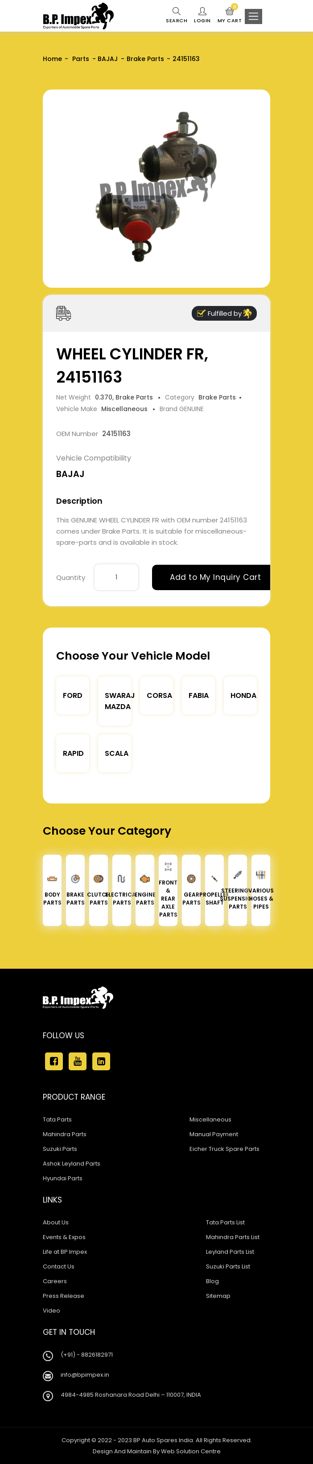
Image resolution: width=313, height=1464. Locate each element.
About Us (56, 1222)
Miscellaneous (210, 1119)
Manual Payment (213, 1134)
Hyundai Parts (62, 1178)
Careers (55, 1281)
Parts (79, 58)
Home (52, 58)
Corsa (159, 695)
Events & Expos (64, 1237)
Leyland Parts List (230, 1252)
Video (51, 1310)
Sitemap (218, 1296)
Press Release (63, 1296)
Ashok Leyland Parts (71, 1163)
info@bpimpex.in (85, 1374)
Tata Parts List (225, 1222)
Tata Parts (57, 1119)
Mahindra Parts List (232, 1237)
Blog (212, 1281)
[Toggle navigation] (253, 16)
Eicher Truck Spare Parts (224, 1149)
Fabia (199, 695)
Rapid (73, 753)
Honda (243, 695)
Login (202, 15)
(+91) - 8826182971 (87, 1354)
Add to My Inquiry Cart (215, 577)
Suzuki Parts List (228, 1266)
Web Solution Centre (191, 1451)
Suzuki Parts (60, 1149)
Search (176, 15)
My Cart (230, 15)
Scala (116, 753)
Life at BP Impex (65, 1252)
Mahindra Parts (64, 1134)
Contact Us (58, 1266)
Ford (72, 695)
